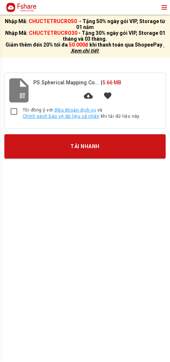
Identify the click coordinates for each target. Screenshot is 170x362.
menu (163, 7)
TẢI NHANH (85, 146)
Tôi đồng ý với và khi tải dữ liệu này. (81, 113)
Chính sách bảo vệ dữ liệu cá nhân (61, 116)
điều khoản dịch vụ (75, 110)
